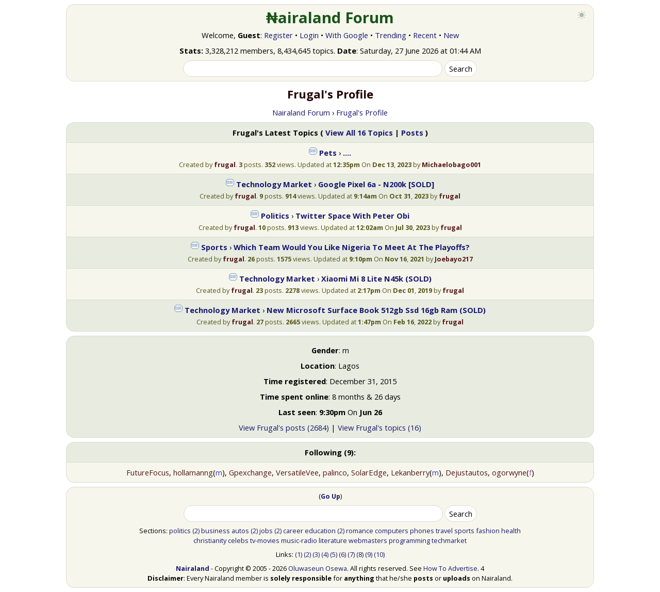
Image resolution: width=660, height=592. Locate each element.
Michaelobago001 (451, 164)
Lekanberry (410, 472)
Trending (390, 35)
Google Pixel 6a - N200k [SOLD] (376, 184)
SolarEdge (369, 472)
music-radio (299, 540)
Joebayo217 (454, 259)
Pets (328, 152)
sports (464, 530)
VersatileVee (297, 472)
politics (180, 530)
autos (240, 530)
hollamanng (193, 472)
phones (422, 530)
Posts (412, 132)
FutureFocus (147, 472)
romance (359, 530)
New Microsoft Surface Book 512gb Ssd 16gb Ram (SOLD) (376, 310)
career (293, 530)
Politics (275, 215)
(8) (360, 554)
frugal (225, 164)
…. (347, 152)
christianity (209, 540)
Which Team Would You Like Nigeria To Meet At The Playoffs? (352, 247)
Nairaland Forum (301, 112)
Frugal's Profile (362, 112)
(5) (333, 554)
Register (278, 35)
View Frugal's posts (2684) (284, 427)
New (451, 35)
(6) (342, 554)
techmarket (449, 540)
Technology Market (274, 184)
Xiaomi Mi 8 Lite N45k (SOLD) (376, 278)
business (215, 530)
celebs (238, 540)
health (511, 530)
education (320, 530)
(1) (298, 554)
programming (409, 540)
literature (333, 540)
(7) (351, 554)
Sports (214, 247)
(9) (368, 554)
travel (444, 530)
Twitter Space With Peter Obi (352, 215)
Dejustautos (467, 472)
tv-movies (264, 540)
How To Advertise (450, 568)
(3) (316, 554)
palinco (335, 472)
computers (391, 530)
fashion (488, 530)
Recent (425, 35)
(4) (324, 554)
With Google (346, 35)
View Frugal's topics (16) (379, 427)
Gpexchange (250, 472)
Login (309, 35)
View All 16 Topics (359, 132)
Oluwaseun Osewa (317, 568)
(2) (196, 530)
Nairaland (192, 568)
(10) (379, 554)
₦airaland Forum (330, 17)
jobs (266, 530)
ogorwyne (509, 472)
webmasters (368, 540)
